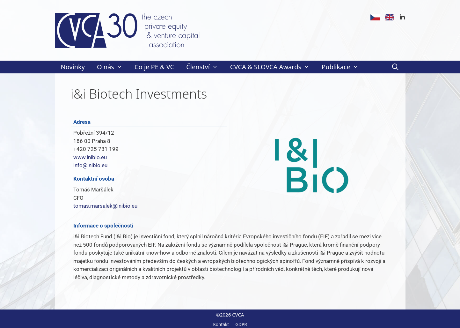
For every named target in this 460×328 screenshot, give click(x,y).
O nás (112, 67)
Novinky (73, 67)
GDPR (241, 324)
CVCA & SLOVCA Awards (273, 67)
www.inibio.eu (90, 157)
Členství (205, 67)
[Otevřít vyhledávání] (395, 67)
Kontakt (221, 324)
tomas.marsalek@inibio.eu (105, 206)
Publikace (343, 67)
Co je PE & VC (154, 67)
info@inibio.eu (90, 165)
